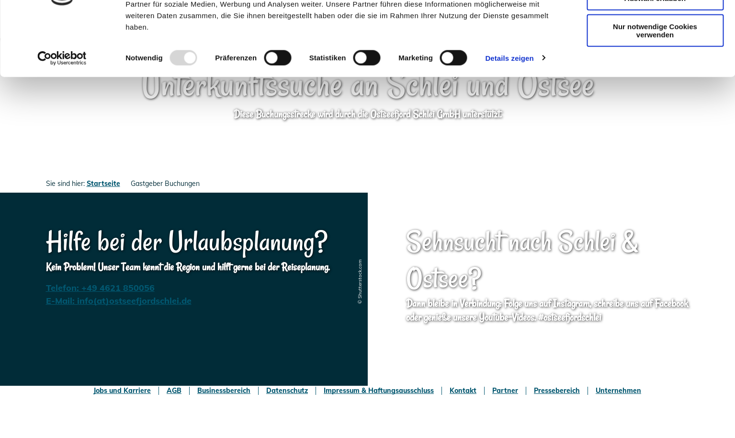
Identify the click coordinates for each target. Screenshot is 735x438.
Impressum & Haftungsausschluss (379, 391)
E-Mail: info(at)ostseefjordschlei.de (119, 300)
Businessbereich (223, 391)
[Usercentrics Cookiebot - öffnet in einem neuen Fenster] (62, 112)
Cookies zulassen (655, 24)
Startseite (103, 183)
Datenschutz (287, 391)
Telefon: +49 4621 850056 (100, 287)
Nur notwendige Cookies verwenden (655, 84)
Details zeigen (509, 112)
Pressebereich (557, 391)
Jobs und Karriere (122, 391)
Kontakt (463, 391)
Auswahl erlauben (655, 52)
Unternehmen (618, 391)
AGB (174, 391)
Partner (505, 391)
